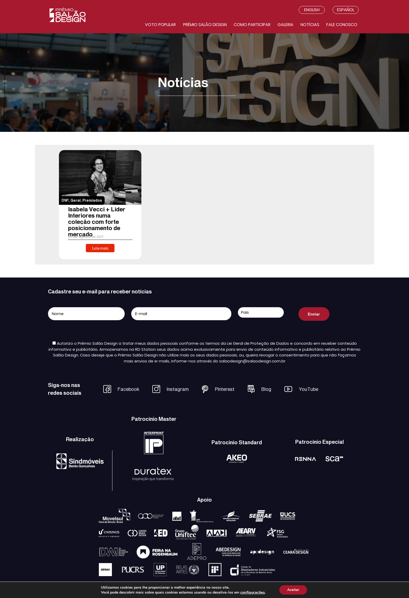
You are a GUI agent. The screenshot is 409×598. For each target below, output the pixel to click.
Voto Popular (160, 25)
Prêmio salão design (205, 25)
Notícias (309, 25)
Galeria (285, 25)
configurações (252, 592)
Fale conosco (341, 25)
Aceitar (293, 589)
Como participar (252, 25)
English (312, 10)
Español (345, 10)
